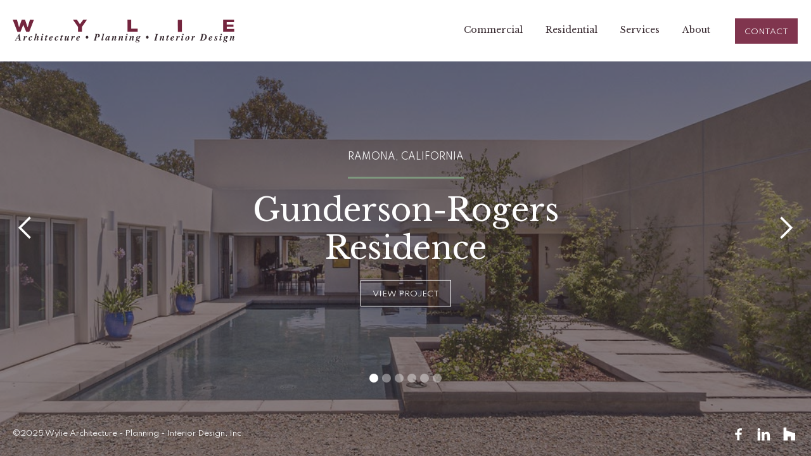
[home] (123, 31)
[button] (25, 228)
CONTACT (766, 32)
